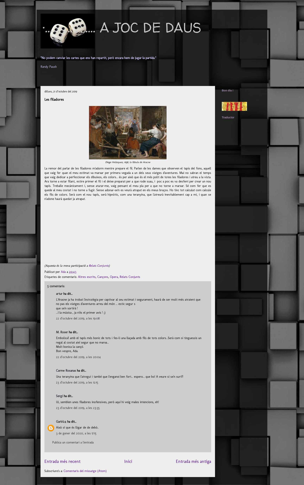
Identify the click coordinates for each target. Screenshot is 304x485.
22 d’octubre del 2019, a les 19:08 (78, 318)
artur (59, 294)
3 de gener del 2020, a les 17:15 (76, 433)
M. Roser (62, 332)
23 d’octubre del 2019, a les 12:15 (77, 382)
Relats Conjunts (99, 265)
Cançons (102, 277)
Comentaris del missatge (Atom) (85, 471)
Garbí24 (61, 421)
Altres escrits (87, 277)
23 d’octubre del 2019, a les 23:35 (78, 408)
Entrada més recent (62, 461)
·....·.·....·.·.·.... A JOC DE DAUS (121, 27)
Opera (114, 277)
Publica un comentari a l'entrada (73, 442)
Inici (128, 461)
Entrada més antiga (193, 461)
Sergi (59, 396)
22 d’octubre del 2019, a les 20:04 (78, 357)
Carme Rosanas (66, 370)
